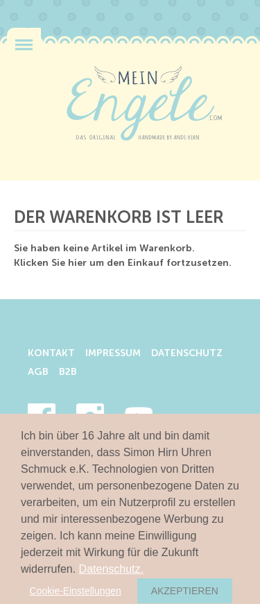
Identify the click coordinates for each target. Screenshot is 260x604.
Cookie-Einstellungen (75, 590)
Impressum (113, 353)
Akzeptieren (184, 590)
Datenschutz (187, 353)
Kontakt (51, 353)
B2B (68, 372)
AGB (38, 372)
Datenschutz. (111, 569)
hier (77, 263)
